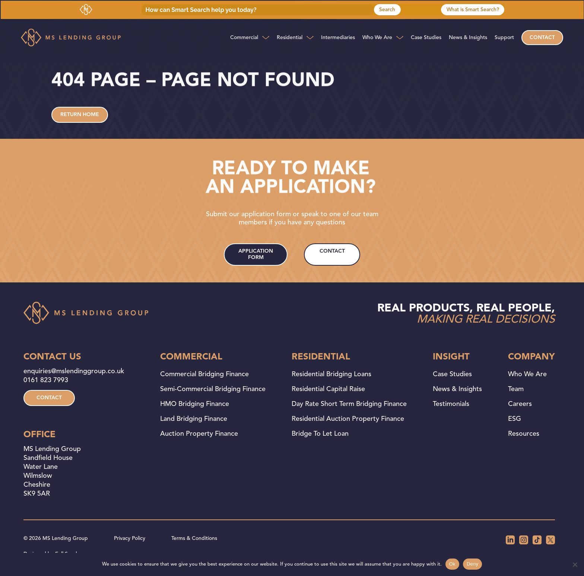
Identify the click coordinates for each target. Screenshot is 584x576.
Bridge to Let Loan (320, 434)
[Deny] (574, 564)
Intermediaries (338, 37)
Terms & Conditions (194, 538)
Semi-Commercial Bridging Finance (213, 389)
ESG (514, 419)
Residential (289, 37)
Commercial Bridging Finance (204, 374)
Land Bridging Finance (193, 419)
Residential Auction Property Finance (348, 419)
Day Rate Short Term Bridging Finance (349, 404)
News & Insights (468, 37)
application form (255, 254)
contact (332, 251)
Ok (452, 564)
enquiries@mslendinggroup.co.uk (73, 371)
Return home (79, 114)
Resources (523, 434)
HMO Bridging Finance (194, 404)
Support (504, 37)
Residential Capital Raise (328, 389)
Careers (520, 404)
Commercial (244, 37)
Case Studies (426, 37)
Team (516, 389)
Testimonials (451, 404)
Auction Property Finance (199, 434)
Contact (542, 37)
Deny (472, 564)
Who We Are (377, 37)
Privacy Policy (129, 538)
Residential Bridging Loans (331, 374)
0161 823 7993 (45, 380)
